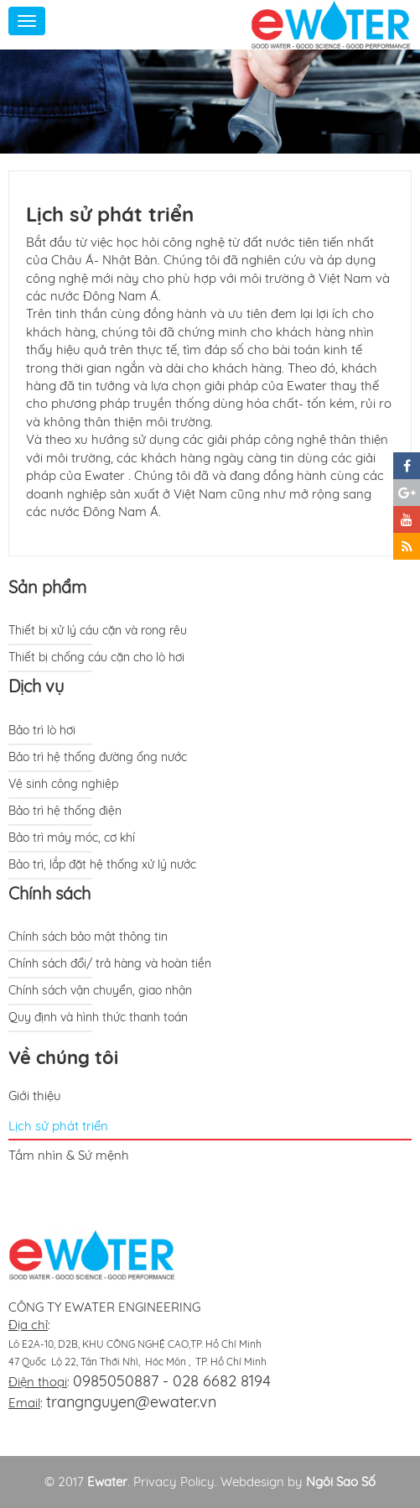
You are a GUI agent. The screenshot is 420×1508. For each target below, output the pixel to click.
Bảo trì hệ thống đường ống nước (97, 756)
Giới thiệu (34, 1096)
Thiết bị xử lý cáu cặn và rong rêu (97, 630)
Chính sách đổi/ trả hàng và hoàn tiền (109, 963)
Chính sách (49, 893)
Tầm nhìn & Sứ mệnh (68, 1155)
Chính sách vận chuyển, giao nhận (100, 990)
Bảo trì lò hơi (41, 730)
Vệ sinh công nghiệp (63, 783)
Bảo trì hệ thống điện (65, 810)
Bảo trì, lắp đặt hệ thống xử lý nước (102, 864)
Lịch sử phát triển (58, 1126)
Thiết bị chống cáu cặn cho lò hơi (96, 657)
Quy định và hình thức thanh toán (98, 1017)
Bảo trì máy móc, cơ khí (71, 837)
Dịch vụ (36, 686)
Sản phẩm (47, 587)
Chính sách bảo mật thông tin (88, 936)
